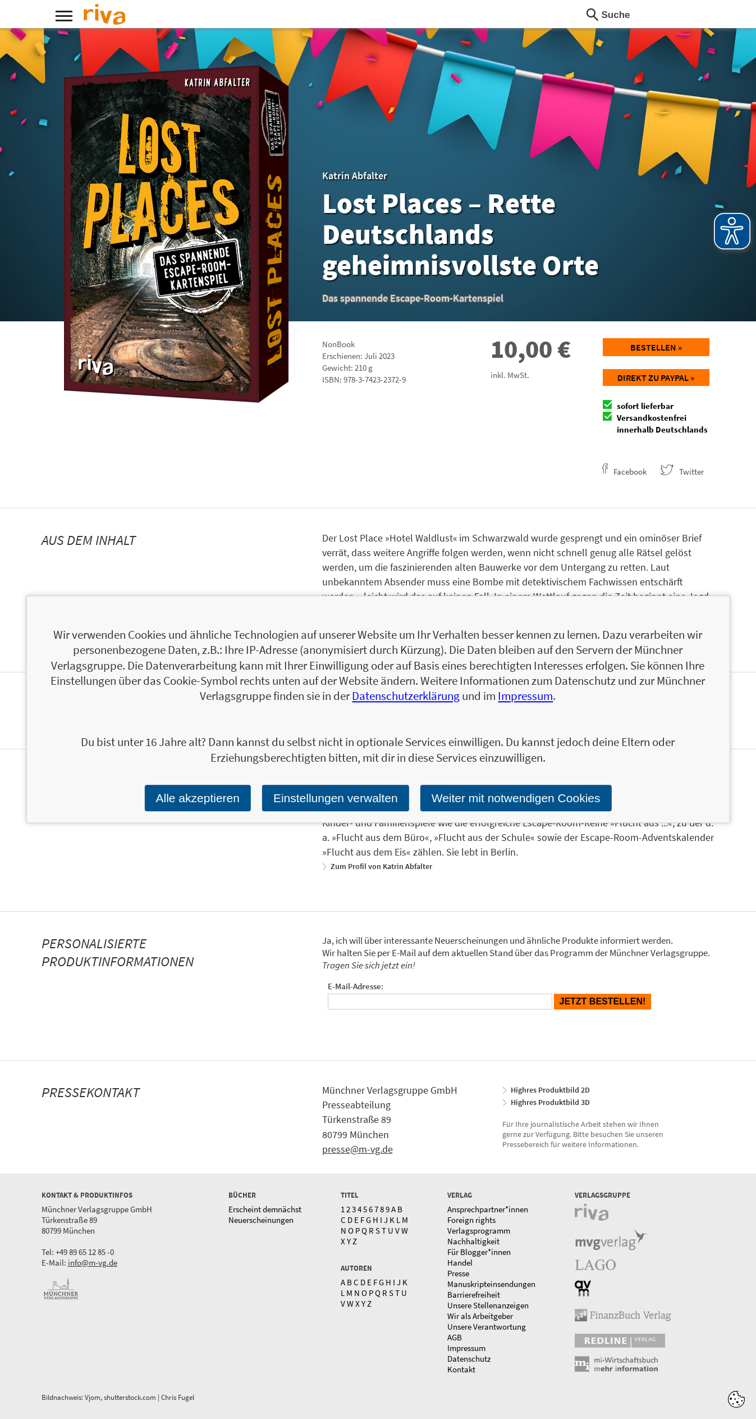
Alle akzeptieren (197, 798)
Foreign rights (471, 1220)
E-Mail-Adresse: (355, 986)
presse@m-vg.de (357, 1149)
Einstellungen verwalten (335, 798)
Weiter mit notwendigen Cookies (516, 798)
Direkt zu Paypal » (655, 377)
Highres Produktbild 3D (550, 1102)
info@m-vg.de (92, 1262)
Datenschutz (469, 1358)
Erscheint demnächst (264, 1209)
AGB (454, 1337)
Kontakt (461, 1369)
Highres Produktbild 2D (550, 1090)
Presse (458, 1273)
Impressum (466, 1348)
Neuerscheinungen (261, 1220)
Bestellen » (656, 347)
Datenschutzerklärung (406, 696)
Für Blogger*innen (479, 1252)
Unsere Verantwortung (486, 1326)
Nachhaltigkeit (473, 1241)
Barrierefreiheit (473, 1294)
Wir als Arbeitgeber (480, 1316)
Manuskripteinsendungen (491, 1284)
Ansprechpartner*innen (487, 1209)
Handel (460, 1262)
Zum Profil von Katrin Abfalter (381, 866)
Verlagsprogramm (478, 1230)
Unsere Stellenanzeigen (488, 1305)
